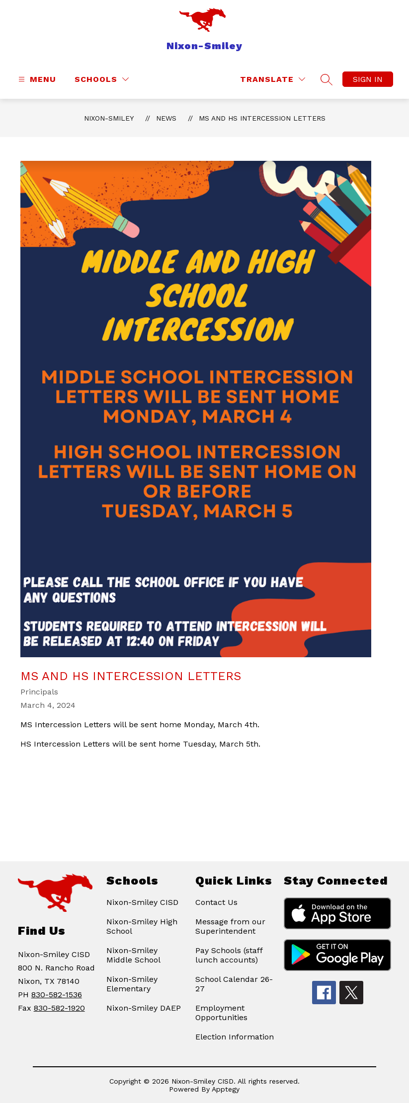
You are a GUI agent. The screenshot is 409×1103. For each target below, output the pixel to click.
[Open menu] (36, 79)
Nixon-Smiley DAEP (143, 1008)
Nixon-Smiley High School (141, 926)
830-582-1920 (59, 1008)
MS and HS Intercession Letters (262, 118)
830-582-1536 (56, 994)
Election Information (234, 1036)
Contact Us (216, 902)
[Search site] (326, 79)
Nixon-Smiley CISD (142, 902)
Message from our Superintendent (230, 926)
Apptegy (226, 1089)
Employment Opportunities (221, 1012)
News (166, 118)
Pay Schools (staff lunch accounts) (228, 955)
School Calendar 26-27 (234, 983)
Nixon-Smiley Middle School (133, 955)
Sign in (368, 79)
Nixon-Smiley (109, 118)
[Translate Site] (273, 79)
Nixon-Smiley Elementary (132, 983)
